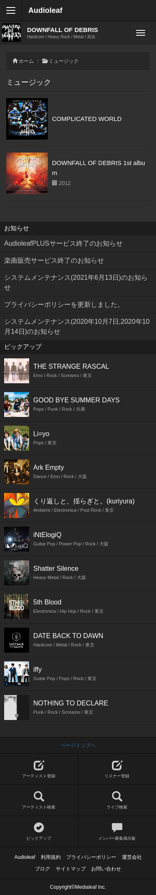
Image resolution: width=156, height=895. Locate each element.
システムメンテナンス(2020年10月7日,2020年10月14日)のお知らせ (76, 326)
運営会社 (132, 857)
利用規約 (51, 857)
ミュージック (64, 61)
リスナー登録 (117, 769)
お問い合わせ (106, 869)
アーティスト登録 (39, 769)
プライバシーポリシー (91, 857)
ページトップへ (78, 745)
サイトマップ (71, 869)
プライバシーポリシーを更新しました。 (64, 304)
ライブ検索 (117, 800)
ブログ (42, 869)
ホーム (26, 61)
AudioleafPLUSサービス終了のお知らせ (63, 243)
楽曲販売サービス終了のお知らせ (54, 260)
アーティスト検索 (39, 800)
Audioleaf (45, 10)
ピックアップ (39, 832)
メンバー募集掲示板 (117, 832)
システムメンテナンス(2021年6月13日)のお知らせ (76, 282)
